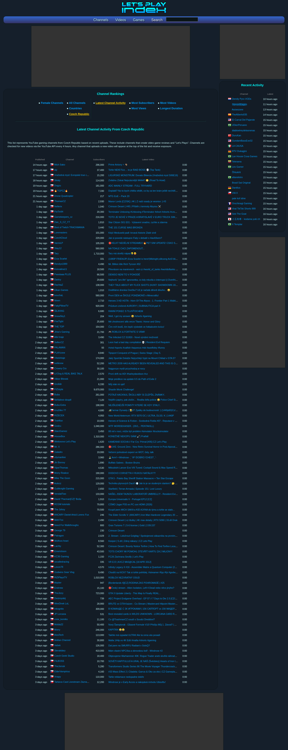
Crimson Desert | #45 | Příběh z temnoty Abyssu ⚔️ (134, 206)
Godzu (57, 425)
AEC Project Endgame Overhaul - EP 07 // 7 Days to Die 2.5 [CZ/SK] (143, 598)
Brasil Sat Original (241, 182)
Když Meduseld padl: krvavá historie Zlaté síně (132, 232)
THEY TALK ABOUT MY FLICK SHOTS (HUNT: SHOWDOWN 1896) (143, 285)
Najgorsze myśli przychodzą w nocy (126, 368)
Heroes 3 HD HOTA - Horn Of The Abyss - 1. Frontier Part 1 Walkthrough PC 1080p (151, 300)
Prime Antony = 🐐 (118, 164)
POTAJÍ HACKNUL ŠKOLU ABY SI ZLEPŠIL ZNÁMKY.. (136, 394)
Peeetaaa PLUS (62, 274)
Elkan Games (61, 289)
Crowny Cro (60, 368)
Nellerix (58, 206)
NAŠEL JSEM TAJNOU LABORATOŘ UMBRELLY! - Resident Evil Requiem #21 (149, 494)
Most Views (138, 108)
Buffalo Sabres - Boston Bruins (124, 462)
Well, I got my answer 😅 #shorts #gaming (130, 316)
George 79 (59, 530)
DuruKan (236, 135)
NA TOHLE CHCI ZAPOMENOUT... (126, 248)
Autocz (57, 483)
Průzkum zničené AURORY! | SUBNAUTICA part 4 (134, 306)
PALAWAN (59, 347)
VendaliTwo (60, 493)
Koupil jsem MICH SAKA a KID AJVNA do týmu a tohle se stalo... (141, 509)
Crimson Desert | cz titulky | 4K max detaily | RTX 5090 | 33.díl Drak (143, 520)
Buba (57, 394)
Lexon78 (58, 566)
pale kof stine (239, 198)
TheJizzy (58, 593)
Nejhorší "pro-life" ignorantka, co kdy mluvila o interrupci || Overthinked (144, 279)
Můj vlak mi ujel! (116, 384)
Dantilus (236, 187)
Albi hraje (59, 336)
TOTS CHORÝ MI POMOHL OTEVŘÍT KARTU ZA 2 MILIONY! (140, 551)
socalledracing (61, 561)
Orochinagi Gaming (242, 203)
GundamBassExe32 (242, 140)
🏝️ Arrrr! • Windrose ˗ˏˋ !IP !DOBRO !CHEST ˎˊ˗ (132, 457)
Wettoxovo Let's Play (65, 441)
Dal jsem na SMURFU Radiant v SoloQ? (129, 645)
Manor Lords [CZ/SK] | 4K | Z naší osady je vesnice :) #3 (137, 201)
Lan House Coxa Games (244, 156)
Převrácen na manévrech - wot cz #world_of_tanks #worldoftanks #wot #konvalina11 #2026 (155, 269)
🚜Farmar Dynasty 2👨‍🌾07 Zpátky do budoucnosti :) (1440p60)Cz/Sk (143, 410)
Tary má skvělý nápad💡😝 (122, 253)
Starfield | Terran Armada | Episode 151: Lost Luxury (135, 488)
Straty (57, 180)
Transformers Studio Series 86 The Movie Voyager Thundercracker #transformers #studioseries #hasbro (161, 666)
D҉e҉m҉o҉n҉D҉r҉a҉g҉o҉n (239, 104)
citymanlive (60, 457)
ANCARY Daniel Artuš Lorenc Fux (71, 514)
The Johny (59, 509)
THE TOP (59, 326)
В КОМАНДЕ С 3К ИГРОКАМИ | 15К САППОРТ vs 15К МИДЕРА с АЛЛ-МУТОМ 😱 (152, 608)
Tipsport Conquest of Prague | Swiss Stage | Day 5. (134, 353)
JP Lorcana (60, 613)
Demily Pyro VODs (241, 99)
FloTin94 (58, 211)
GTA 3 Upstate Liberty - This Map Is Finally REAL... (134, 593)
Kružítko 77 (60, 410)
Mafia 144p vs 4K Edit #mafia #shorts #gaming (132, 640)
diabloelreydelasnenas (243, 130)
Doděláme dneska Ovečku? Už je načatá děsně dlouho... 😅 (139, 290)
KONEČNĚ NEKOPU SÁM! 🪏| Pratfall (128, 436)
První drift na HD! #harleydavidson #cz (128, 373)
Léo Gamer (238, 166)
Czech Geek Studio (64, 655)
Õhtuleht (236, 172)
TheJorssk (59, 666)
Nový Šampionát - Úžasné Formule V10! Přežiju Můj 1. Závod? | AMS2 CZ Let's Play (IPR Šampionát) (160, 624)
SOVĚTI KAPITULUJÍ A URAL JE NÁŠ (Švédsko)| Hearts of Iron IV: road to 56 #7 (150, 661)
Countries (75, 108)
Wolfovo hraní (61, 540)
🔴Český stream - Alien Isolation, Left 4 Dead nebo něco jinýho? (141, 588)
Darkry (57, 279)
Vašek (57, 645)
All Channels (77, 102)
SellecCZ (59, 342)
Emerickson (60, 551)
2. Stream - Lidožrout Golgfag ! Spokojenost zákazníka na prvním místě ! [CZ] (148, 535)
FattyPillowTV (61, 305)
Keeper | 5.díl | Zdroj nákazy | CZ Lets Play (130, 541)
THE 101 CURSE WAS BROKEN (125, 227)
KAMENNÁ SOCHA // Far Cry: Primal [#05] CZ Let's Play (137, 441)
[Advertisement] (110, 56)
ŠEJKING (59, 310)
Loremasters (60, 232)
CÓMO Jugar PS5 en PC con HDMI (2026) (130, 504)
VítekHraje (59, 357)
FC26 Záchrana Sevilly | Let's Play (126, 556)
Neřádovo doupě (62, 399)
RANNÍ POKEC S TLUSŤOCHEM (125, 311)
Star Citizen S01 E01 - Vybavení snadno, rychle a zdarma (137, 222)
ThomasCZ (60, 201)
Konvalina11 (60, 269)
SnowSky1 (59, 316)
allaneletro (237, 177)
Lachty (57, 545)
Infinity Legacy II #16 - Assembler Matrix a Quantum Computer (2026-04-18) (147, 567)
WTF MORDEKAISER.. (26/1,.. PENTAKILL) (131, 426)
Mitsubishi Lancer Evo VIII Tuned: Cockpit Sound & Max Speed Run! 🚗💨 (146, 467)
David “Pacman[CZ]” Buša (67, 498)
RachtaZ (58, 284)
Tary (56, 253)
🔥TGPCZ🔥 (61, 190)
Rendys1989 (60, 263)
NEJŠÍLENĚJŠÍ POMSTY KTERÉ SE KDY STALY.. (134, 405)
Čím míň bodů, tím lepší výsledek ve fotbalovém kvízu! (136, 326)
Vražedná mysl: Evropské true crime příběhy (77, 175)
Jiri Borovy (59, 462)
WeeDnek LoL (61, 603)
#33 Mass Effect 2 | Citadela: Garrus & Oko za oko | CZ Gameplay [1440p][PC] (148, 671)
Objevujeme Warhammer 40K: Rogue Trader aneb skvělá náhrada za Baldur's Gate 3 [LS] (154, 656)
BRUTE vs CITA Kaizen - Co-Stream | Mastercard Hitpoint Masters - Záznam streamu (152, 603)
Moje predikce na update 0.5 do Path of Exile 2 (132, 379)
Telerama (237, 161)
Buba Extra (60, 404)
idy (55, 169)
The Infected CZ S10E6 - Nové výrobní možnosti (133, 337)
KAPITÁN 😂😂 (116, 629)
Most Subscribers (142, 102)
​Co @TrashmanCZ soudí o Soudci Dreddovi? (131, 619)
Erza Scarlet (60, 258)
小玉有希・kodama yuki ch (246, 219)
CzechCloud (60, 237)
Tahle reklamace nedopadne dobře (126, 677)
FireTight (58, 321)
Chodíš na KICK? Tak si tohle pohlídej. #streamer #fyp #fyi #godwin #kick (145, 572)
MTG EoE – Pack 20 (119, 196)
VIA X (235, 193)
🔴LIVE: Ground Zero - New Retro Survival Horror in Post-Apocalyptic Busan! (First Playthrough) (157, 446)
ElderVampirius (62, 671)
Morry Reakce (61, 472)
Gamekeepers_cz (63, 216)
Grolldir (58, 384)
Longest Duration (171, 108)
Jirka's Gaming (61, 331)
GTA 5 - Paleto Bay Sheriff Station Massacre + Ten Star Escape (140, 478)
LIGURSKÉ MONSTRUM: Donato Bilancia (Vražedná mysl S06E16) (143, 175)
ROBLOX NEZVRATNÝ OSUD (124, 577)
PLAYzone (59, 352)
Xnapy (57, 676)
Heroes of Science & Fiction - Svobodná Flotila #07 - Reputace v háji (143, 421)
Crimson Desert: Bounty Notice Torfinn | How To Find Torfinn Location (143, 546)
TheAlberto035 (239, 114)
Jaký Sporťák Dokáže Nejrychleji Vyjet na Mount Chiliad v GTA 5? (142, 358)
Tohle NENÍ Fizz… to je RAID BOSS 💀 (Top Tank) (134, 170)
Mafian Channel (62, 640)
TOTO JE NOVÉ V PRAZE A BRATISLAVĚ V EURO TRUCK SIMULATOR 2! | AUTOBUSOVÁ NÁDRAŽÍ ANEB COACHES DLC (173, 217)
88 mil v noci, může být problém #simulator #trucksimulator (138, 431)
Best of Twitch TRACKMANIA (69, 227)
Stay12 (57, 248)
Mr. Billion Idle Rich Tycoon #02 (124, 264)
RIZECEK (59, 415)
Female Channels (52, 102)
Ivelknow (58, 363)
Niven (57, 300)
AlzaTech (59, 634)
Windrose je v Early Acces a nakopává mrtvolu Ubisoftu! (137, 682)
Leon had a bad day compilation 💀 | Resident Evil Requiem (139, 342)
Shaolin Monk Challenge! (121, 389)
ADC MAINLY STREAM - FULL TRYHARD (130, 185)
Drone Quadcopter (63, 195)
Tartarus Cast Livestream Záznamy (72, 681)
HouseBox (59, 436)
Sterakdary (59, 650)
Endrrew (58, 587)
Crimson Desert (116, 530)
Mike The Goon (62, 478)
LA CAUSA (237, 146)
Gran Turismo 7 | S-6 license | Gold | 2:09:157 (131, 525)
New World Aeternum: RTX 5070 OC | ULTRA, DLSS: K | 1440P (141, 415)
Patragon (59, 535)
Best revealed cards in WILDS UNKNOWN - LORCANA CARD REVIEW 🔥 (147, 614)
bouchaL (58, 295)
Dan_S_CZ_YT (62, 222)
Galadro (58, 451)
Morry (57, 629)
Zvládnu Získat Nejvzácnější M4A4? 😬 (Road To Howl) (136, 180)
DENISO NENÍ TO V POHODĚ (124, 274)
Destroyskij (60, 598)
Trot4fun (58, 420)
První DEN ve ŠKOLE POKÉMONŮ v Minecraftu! (133, 295)
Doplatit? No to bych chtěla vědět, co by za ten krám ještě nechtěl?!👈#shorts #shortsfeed (154, 190)
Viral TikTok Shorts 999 (244, 208)
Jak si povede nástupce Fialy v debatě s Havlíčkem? (135, 238)
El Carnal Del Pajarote (243, 119)
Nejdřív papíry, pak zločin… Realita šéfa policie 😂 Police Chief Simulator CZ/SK (149, 399)
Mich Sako (59, 164)
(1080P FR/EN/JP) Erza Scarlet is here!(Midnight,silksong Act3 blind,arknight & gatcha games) (156, 259)
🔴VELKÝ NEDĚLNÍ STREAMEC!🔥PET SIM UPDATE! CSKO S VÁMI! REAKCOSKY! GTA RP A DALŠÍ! (162, 243)
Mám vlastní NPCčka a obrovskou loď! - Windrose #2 (135, 650)
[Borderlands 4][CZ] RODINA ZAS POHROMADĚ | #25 (136, 582)
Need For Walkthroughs (66, 525)
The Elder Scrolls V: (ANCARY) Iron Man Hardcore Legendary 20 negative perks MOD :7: (154, 515)
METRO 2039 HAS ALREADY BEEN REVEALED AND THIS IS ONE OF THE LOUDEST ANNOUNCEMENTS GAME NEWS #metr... (176, 363)
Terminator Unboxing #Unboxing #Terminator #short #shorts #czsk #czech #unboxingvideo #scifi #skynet (161, 212)
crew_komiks (61, 619)
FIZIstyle (58, 389)
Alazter (57, 582)
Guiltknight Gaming (64, 488)
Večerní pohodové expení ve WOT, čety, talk (131, 452)
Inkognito (59, 608)
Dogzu (57, 185)
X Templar (237, 224)
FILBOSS (59, 660)
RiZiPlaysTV (60, 577)
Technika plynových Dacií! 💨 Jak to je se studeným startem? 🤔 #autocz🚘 (147, 483)
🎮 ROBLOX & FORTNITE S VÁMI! (126, 331)
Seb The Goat (239, 213)
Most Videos (168, 102)
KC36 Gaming (61, 556)
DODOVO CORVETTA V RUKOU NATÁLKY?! (132, 473)
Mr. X (57, 446)
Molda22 (58, 624)
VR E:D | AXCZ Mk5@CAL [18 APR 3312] (129, 562)
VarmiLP (58, 242)
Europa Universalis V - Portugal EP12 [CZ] (130, 499)
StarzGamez (60, 431)
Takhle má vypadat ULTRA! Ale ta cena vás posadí (134, 635)
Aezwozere (237, 109)
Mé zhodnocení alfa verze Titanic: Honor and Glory (134, 321)
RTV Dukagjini (239, 151)
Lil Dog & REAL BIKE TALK (68, 373)
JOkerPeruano (239, 125)
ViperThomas (61, 467)
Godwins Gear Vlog (64, 572)
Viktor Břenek (61, 378)
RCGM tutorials (62, 504)
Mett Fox (58, 519)
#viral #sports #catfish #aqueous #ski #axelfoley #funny (136, 347)
